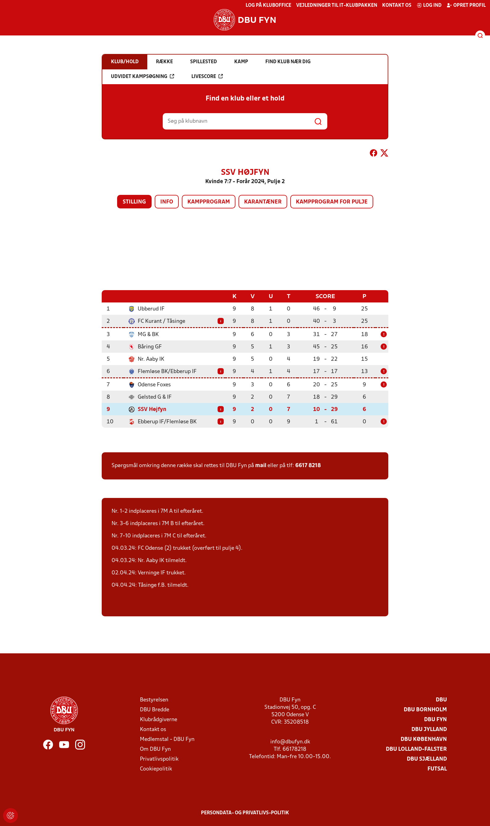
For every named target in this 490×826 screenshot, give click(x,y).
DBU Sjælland (427, 759)
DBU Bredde (154, 709)
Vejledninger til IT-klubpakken (336, 5)
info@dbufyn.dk (290, 741)
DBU (441, 699)
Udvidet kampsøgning (142, 76)
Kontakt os (396, 5)
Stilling (134, 202)
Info (166, 202)
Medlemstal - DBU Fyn (167, 739)
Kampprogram (208, 202)
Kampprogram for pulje (332, 202)
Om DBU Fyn (155, 749)
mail (260, 465)
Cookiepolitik (156, 768)
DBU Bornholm (425, 709)
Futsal (437, 768)
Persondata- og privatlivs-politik (245, 813)
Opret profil (466, 5)
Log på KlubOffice (268, 5)
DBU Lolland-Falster (416, 749)
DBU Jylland (429, 729)
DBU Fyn (435, 719)
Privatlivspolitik (159, 759)
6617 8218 (308, 465)
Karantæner (263, 202)
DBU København (424, 739)
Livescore (207, 76)
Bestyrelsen (154, 699)
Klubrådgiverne (158, 719)
